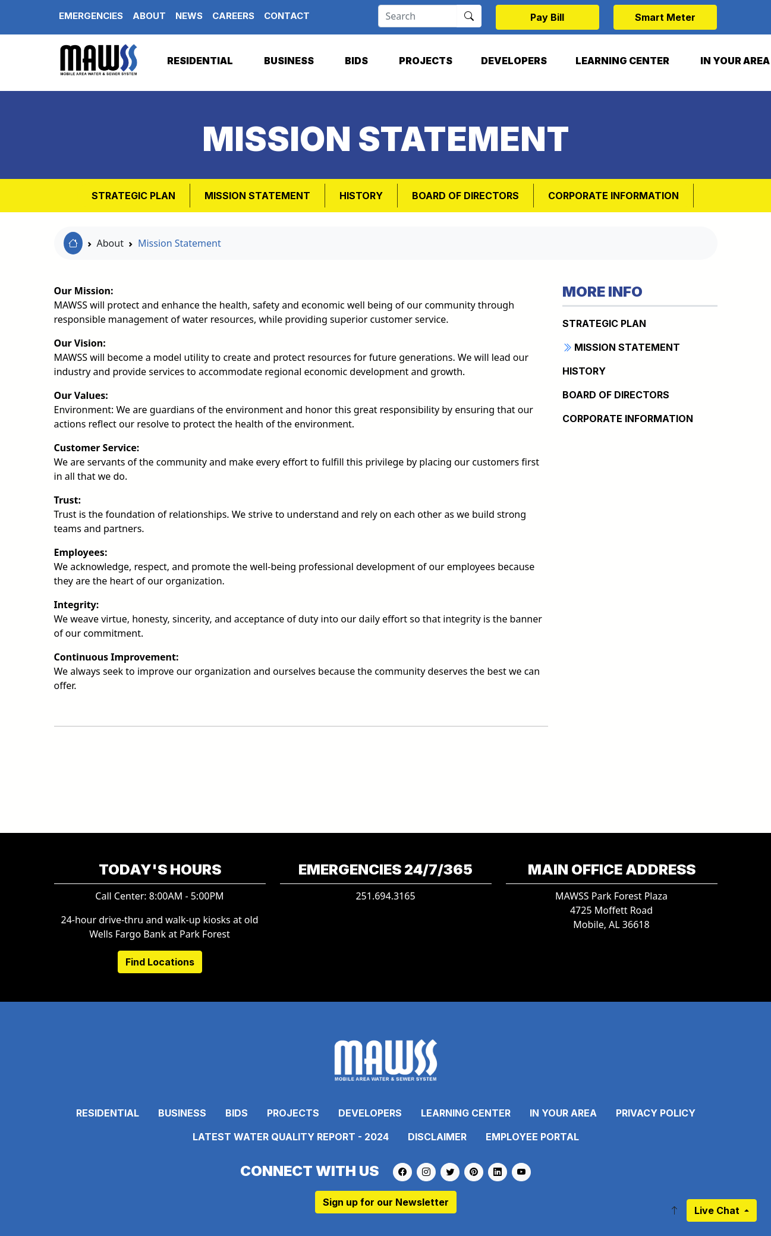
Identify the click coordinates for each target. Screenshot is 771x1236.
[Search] (417, 16)
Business (289, 61)
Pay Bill (547, 17)
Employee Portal (532, 1137)
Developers (514, 61)
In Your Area (563, 1113)
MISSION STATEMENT (257, 196)
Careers (233, 15)
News (189, 15)
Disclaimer (437, 1137)
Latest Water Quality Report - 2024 (291, 1137)
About (149, 15)
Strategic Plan (133, 196)
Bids (356, 61)
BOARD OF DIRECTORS (465, 196)
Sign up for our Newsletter (386, 1202)
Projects (425, 61)
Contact (287, 15)
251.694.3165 (385, 895)
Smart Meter (665, 17)
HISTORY (361, 196)
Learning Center (622, 61)
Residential (200, 61)
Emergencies (91, 15)
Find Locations (159, 962)
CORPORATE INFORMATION (613, 196)
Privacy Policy (656, 1113)
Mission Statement (179, 243)
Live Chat (718, 1210)
